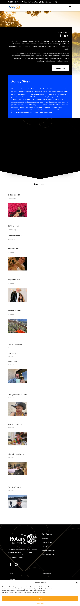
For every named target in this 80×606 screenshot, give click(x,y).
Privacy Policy (40, 603)
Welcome (45, 539)
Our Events (45, 546)
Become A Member (48, 550)
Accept (40, 598)
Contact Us (60, 68)
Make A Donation (48, 554)
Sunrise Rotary (47, 543)
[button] (77, 583)
